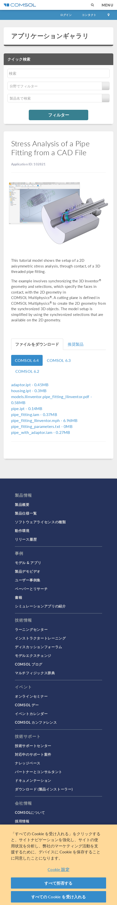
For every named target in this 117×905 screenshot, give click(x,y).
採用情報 (22, 821)
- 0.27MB (40, 432)
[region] (58, 865)
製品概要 (22, 504)
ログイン (66, 15)
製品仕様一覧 (26, 513)
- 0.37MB (34, 414)
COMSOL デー (27, 704)
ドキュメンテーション (33, 780)
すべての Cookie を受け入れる (58, 897)
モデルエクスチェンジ (33, 655)
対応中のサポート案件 (33, 754)
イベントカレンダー (31, 713)
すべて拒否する (58, 883)
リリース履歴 (26, 539)
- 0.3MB (28, 390)
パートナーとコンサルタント (38, 771)
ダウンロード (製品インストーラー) (44, 789)
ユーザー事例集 (27, 579)
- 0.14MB (26, 408)
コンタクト (89, 15)
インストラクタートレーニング (40, 638)
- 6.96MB (44, 420)
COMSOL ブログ (28, 664)
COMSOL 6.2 (27, 371)
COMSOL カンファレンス (36, 722)
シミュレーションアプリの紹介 (40, 605)
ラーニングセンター (31, 629)
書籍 (18, 597)
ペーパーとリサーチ (31, 588)
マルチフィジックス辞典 (35, 672)
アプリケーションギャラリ (50, 35)
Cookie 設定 (58, 869)
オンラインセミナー (31, 696)
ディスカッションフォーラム (38, 646)
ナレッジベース (27, 762)
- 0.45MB (29, 384)
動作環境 (22, 530)
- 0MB (41, 426)
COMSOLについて (30, 812)
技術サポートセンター (33, 745)
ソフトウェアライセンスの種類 (40, 521)
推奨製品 (76, 344)
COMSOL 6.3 (59, 360)
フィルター (58, 115)
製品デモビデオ (27, 571)
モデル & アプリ (28, 562)
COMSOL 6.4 (27, 360)
